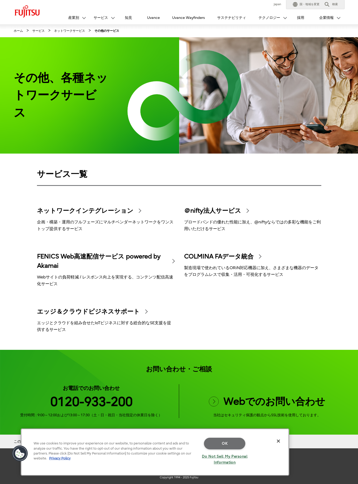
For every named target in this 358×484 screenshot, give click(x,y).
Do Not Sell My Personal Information (225, 459)
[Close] (278, 441)
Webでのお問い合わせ (267, 402)
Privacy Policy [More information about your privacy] (60, 458)
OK (224, 443)
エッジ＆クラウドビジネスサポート (88, 311)
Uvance (153, 18)
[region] (155, 452)
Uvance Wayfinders (188, 18)
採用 (300, 18)
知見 (128, 18)
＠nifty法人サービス (212, 210)
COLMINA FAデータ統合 (219, 256)
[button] (306, 4)
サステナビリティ (231, 18)
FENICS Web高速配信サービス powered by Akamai (99, 261)
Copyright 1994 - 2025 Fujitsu (179, 477)
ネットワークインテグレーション (85, 210)
